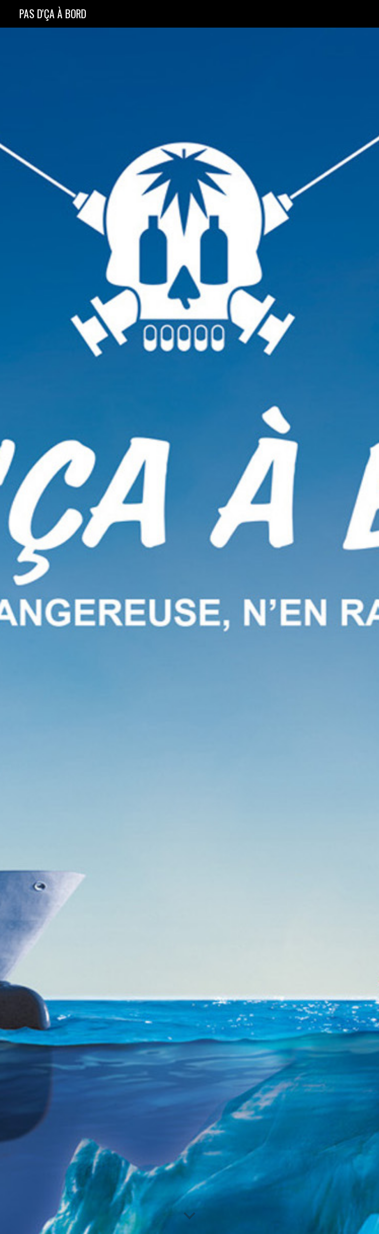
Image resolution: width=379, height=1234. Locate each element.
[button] (189, 1216)
